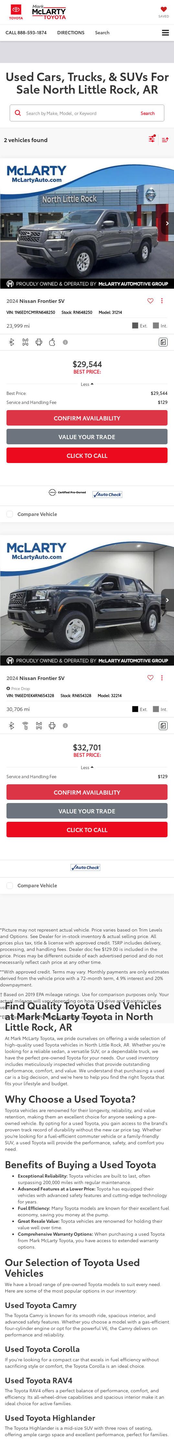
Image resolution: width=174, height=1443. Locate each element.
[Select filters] (152, 139)
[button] (26, 32)
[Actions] (162, 300)
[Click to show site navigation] (165, 33)
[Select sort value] (163, 139)
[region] (87, 397)
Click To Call (87, 455)
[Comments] (163, 342)
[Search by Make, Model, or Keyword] (80, 113)
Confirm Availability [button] (87, 418)
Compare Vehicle (37, 514)
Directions (70, 32)
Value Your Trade (87, 436)
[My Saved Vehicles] (163, 12)
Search (148, 113)
